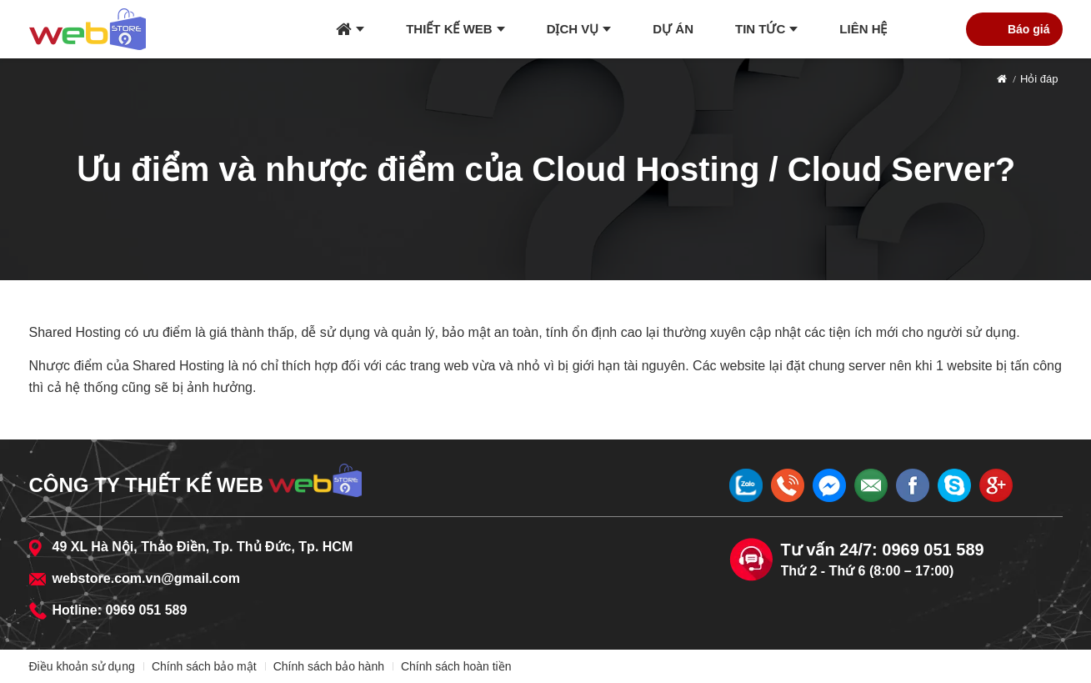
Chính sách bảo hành (328, 666)
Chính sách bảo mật (204, 666)
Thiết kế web (449, 29)
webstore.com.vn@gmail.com (146, 578)
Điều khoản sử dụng (82, 666)
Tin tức (760, 29)
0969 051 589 (147, 610)
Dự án (673, 29)
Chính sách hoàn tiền (456, 666)
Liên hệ (863, 29)
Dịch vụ (573, 29)
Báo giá (1029, 29)
